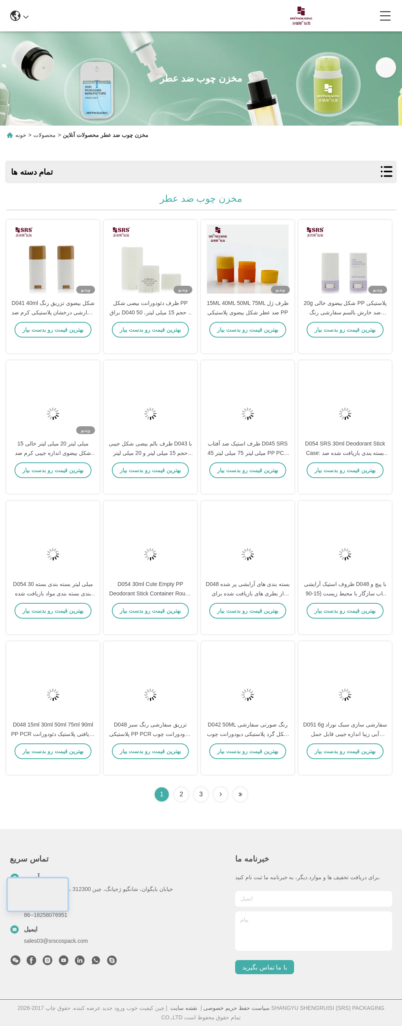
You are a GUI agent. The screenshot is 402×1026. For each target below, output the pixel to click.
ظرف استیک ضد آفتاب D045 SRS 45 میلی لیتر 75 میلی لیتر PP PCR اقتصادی (248, 463)
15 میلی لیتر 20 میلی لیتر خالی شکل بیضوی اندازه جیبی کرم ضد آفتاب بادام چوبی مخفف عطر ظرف (53, 463)
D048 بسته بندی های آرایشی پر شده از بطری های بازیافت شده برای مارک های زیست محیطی (248, 604)
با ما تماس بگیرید (264, 967)
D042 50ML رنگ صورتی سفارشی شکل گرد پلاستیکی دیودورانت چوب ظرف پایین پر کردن (248, 745)
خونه (20, 135)
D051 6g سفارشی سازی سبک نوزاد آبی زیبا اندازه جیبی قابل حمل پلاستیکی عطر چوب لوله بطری (345, 745)
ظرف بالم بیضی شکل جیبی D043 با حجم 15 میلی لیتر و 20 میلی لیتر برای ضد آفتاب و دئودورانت (150, 463)
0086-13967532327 (188, 15)
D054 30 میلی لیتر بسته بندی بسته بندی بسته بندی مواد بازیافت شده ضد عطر (53, 604)
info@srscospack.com (115, 15)
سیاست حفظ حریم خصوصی (236, 1008)
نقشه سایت (183, 1008)
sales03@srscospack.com (56, 941)
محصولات (44, 135)
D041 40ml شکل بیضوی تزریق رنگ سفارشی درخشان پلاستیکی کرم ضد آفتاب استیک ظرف (53, 323)
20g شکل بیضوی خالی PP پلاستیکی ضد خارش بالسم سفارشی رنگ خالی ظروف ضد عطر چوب (344, 323)
